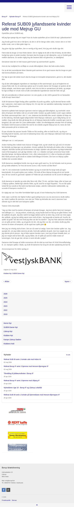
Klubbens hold (9, 344)
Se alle (68, 354)
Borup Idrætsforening (6, 8)
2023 (5, 306)
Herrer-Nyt (7, 323)
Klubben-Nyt (8, 273)
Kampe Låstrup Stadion (12, 340)
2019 (5, 314)
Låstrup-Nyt (8, 331)
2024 (5, 302)
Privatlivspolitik (6, 500)
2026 (5, 294)
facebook (4, 490)
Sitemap (14, 500)
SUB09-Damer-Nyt (18, 273)
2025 (5, 298)
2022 (5, 310)
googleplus (8, 490)
